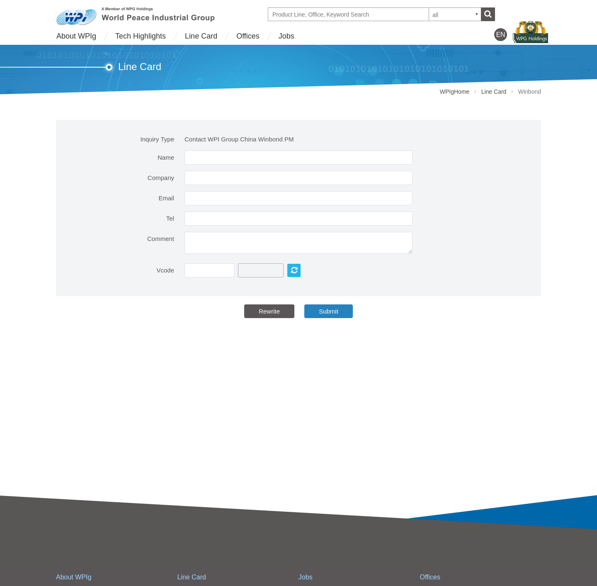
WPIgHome (455, 91)
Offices (248, 36)
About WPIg (76, 36)
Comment (160, 238)
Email (166, 198)
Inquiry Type (157, 139)
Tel (170, 218)
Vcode (165, 270)
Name (166, 157)
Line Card (201, 36)
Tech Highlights (140, 36)
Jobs (286, 36)
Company (161, 177)
